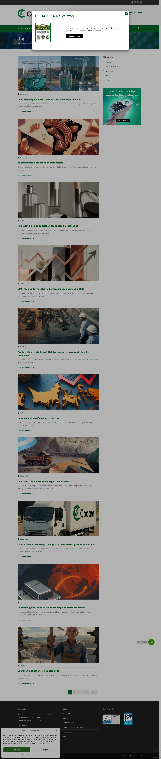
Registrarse (74, 36)
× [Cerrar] (126, 13)
